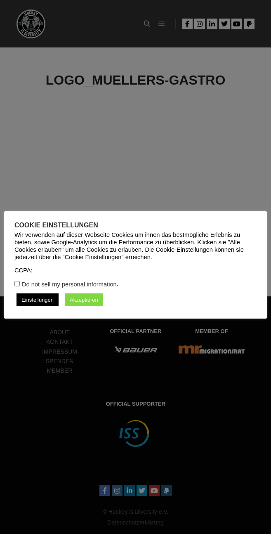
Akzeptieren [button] (84, 300)
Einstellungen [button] (37, 300)
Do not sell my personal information (69, 284)
